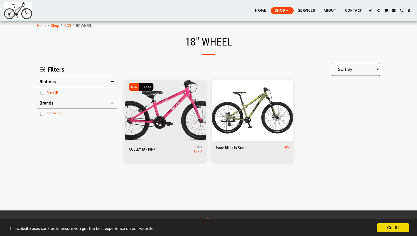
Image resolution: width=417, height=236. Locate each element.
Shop (55, 25)
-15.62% (146, 87)
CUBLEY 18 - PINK (142, 149)
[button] (370, 10)
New (134, 87)
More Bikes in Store (231, 148)
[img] (165, 110)
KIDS (67, 25)
